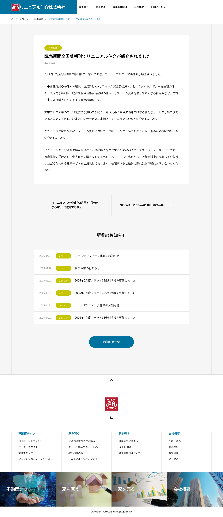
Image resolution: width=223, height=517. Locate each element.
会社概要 (139, 7)
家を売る (101, 7)
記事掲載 (53, 48)
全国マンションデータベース (34, 458)
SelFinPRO (125, 447)
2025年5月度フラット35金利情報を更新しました (105, 292)
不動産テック (26, 433)
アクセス (173, 458)
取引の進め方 (75, 452)
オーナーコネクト (28, 447)
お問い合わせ (158, 7)
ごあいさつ (175, 441)
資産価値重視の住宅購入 (81, 441)
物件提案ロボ (25, 452)
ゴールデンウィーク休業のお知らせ (97, 255)
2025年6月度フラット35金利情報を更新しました (105, 280)
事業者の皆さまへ (128, 441)
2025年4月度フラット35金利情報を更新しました (105, 317)
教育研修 (173, 452)
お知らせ (63, 256)
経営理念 (173, 447)
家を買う (84, 7)
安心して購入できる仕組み (83, 447)
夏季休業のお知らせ (87, 268)
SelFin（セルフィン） (30, 441)
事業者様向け (120, 7)
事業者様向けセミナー (131, 452)
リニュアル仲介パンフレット (84, 458)
